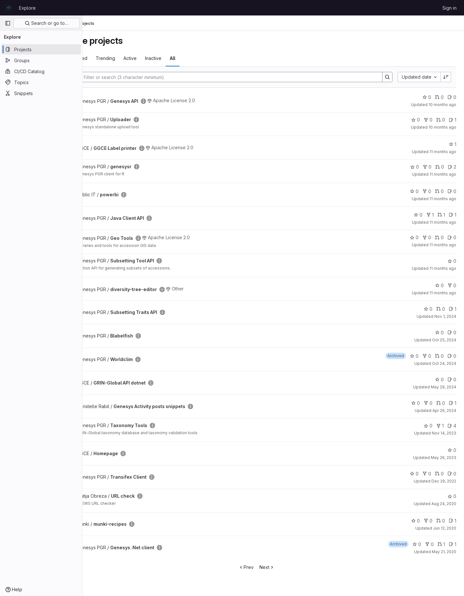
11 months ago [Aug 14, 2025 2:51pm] (443, 198)
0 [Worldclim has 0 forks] (426, 356)
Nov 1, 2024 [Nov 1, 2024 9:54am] (445, 316)
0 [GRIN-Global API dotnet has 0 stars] (439, 379)
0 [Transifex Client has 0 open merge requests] (439, 473)
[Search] (245, 77)
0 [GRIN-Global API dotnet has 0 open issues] (452, 379)
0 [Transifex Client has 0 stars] (414, 473)
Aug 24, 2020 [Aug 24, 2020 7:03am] (443, 503)
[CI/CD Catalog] (41, 71)
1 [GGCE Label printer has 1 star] (452, 144)
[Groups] (41, 60)
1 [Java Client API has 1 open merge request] (441, 215)
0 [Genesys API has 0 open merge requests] (439, 97)
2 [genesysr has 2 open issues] (452, 167)
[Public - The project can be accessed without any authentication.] (177, 101)
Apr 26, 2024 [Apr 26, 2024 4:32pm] (444, 410)
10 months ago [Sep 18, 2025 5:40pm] (442, 104)
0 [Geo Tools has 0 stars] (414, 237)
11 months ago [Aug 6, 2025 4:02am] (443, 292)
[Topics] (41, 82)
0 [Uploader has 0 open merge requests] (440, 119)
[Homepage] (9, 8)
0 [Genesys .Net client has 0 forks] (429, 544)
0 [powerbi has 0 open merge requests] (439, 191)
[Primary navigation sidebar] (8, 23)
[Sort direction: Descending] (446, 77)
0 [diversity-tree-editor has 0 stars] (439, 285)
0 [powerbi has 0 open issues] (452, 191)
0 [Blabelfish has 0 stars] (439, 332)
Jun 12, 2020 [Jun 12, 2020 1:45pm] (444, 528)
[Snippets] (41, 93)
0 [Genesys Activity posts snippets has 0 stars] (415, 403)
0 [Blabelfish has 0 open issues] (452, 332)
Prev (262, 567)
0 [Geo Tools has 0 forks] (426, 237)
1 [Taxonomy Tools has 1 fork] (440, 425)
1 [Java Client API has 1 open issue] (452, 215)
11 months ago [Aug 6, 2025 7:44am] (443, 244)
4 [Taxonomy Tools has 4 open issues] (452, 425)
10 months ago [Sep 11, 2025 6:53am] (442, 127)
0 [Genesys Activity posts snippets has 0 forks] (428, 403)
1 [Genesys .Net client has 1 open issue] (452, 544)
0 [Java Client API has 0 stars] (418, 215)
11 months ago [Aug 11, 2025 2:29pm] (443, 222)
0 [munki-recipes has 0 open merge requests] (440, 520)
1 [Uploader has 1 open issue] (452, 119)
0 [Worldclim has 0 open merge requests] (439, 356)
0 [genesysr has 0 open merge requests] (439, 167)
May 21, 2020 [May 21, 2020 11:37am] (444, 551)
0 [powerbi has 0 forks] (426, 191)
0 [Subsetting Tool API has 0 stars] (452, 261)
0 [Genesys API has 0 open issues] (452, 97)
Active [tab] (163, 58)
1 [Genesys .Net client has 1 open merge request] (441, 544)
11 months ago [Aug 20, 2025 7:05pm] (443, 151)
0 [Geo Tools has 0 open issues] (452, 237)
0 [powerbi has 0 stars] (414, 191)
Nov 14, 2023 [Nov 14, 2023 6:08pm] (444, 433)
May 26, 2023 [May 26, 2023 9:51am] (443, 457)
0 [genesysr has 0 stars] (414, 167)
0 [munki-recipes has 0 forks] (428, 520)
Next (283, 567)
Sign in (449, 8)
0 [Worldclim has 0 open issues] (452, 356)
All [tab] (206, 58)
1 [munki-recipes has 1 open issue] (452, 520)
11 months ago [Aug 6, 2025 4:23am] (443, 268)
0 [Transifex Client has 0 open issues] (452, 473)
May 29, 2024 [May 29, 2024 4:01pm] (443, 387)
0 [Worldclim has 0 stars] (414, 356)
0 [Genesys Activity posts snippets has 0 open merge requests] (440, 403)
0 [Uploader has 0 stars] (415, 119)
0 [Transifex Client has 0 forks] (426, 473)
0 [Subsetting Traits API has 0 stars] (428, 309)
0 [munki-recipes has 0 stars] (415, 520)
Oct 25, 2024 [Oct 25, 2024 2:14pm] (444, 339)
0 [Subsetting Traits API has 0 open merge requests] (440, 309)
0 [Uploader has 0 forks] (428, 119)
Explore (27, 8)
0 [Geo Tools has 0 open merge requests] (439, 237)
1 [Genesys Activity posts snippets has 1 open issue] (452, 403)
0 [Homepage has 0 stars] (452, 450)
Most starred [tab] (107, 58)
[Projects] (41, 49)
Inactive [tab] (187, 58)
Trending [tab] (139, 58)
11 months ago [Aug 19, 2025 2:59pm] (443, 174)
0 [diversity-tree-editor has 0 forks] (452, 285)
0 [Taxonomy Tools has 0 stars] (428, 425)
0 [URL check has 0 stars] (452, 496)
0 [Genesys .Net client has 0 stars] (416, 544)
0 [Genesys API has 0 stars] (426, 97)
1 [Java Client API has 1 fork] (430, 215)
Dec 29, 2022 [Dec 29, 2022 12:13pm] (443, 481)
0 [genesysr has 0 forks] (427, 167)
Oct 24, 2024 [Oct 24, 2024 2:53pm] (444, 363)
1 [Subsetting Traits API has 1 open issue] (452, 309)
